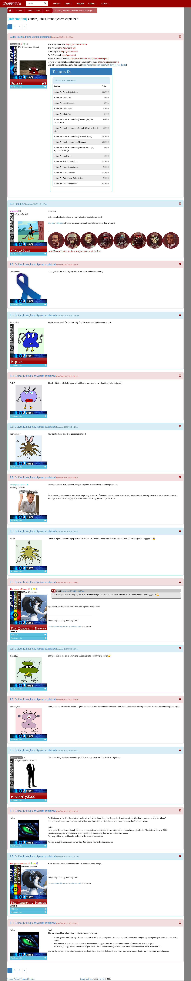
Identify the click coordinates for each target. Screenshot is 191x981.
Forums (19, 11)
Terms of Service (27, 979)
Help (48, 11)
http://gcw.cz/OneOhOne (76, 44)
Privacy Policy (13, 979)
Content (105, 4)
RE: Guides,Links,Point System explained (33, 264)
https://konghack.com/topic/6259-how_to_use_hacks (104, 65)
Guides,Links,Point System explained (30, 36)
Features (56, 4)
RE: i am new (17, 203)
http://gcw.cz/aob (69, 55)
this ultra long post (56, 223)
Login (68, 4)
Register (80, 4)
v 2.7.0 (101, 979)
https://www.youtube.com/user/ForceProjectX (89, 59)
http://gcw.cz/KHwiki (68, 48)
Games (92, 4)
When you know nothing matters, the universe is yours (64, 626)
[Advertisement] (121, 12)
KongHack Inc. (86, 979)
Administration (34, 11)
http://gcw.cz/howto (69, 51)
